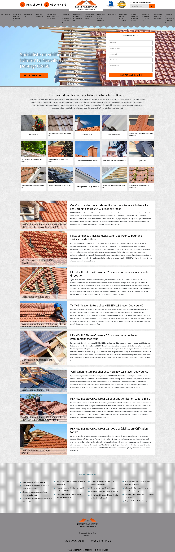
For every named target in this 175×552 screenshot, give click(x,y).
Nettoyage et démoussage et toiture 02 (169, 16)
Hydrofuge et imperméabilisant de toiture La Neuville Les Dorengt (105, 494)
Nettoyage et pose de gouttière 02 (146, 16)
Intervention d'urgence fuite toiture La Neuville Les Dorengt (138, 487)
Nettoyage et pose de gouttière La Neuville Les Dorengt (37, 498)
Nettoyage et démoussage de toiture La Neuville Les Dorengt (138, 481)
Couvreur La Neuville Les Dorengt (33, 480)
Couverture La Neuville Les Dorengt (103, 486)
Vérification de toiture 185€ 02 (89, 16)
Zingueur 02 (112, 15)
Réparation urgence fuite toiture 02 (123, 17)
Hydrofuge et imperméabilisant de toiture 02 (53, 16)
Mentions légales (101, 548)
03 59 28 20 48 (31, 4)
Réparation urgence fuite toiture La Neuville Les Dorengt (69, 493)
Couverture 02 (28, 16)
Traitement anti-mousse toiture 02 (100, 16)
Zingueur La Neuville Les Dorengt (136, 499)
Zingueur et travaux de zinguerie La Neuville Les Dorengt (34, 491)
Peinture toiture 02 (39, 16)
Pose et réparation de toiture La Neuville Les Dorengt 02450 (70, 487)
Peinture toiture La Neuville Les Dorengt (104, 490)
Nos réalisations (34, 73)
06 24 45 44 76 (55, 4)
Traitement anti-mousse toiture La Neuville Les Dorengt (139, 493)
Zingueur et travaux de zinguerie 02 (157, 16)
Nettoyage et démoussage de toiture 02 (66, 17)
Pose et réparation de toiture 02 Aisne (134, 17)
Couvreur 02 (5, 15)
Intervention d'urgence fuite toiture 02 (77, 17)
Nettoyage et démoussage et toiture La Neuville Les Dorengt (35, 485)
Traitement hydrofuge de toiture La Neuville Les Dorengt (103, 481)
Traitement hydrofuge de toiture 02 (17, 17)
